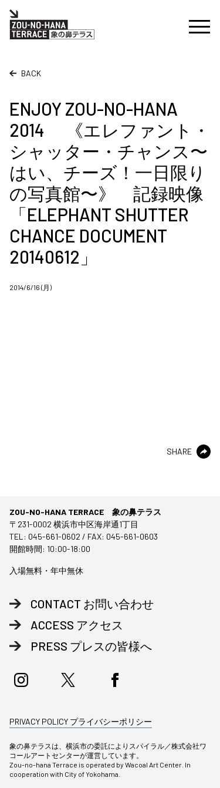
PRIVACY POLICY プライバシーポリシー (80, 721)
